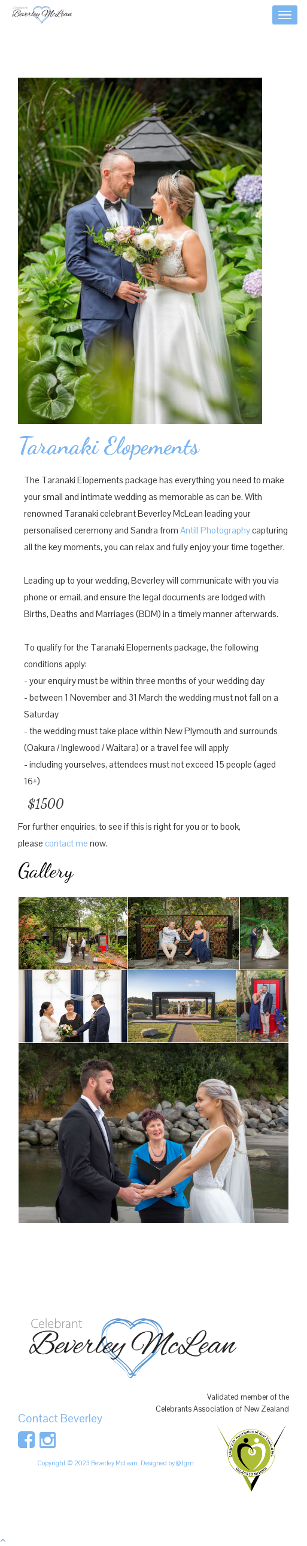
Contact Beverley (60, 1418)
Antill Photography (215, 530)
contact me (66, 843)
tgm (187, 1463)
